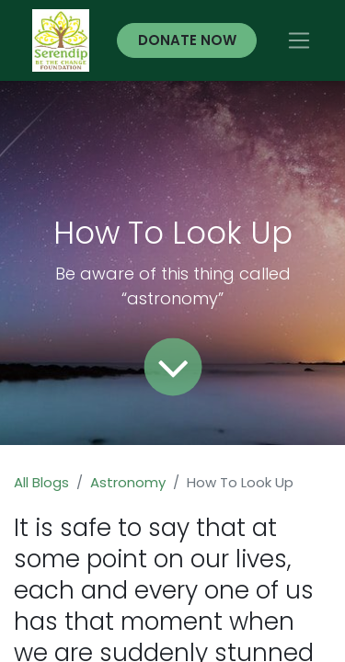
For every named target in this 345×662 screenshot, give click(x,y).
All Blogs (41, 482)
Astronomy (128, 482)
